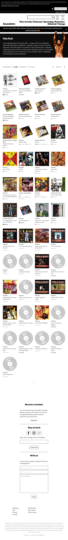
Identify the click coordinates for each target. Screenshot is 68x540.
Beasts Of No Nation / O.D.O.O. (56, 349)
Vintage (61, 24)
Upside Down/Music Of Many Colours (41, 247)
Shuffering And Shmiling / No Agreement (10, 298)
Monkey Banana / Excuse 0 (26, 323)
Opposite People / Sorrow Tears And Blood (9, 323)
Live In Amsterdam (56, 246)
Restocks (59, 21)
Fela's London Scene (56, 195)
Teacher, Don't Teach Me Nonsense (41, 272)
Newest (8, 67)
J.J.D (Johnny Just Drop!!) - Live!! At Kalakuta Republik (10, 195)
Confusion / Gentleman (41, 348)
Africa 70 (42, 88)
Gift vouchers (32, 512)
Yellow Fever (54, 169)
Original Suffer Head (56, 90)
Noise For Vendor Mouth (25, 116)
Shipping (15, 508)
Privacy (14, 512)
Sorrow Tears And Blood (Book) (25, 91)
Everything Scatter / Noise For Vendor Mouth (26, 349)
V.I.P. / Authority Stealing (25, 246)
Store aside (31, 510)
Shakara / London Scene (25, 297)
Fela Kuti (5, 88)
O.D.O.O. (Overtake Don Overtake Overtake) (8, 117)
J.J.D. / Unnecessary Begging (56, 323)
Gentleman (54, 142)
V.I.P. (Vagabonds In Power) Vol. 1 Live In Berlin (10, 221)
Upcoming (48, 21)
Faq (13, 510)
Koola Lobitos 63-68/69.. (41, 323)
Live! (20, 195)
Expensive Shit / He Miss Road (9, 349)
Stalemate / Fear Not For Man (57, 272)
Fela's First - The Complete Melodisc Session (42, 221)
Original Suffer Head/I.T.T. (57, 297)
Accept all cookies (60, 9)
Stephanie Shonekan (24, 88)
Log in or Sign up (60, 12)
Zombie (21, 169)
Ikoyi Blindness (39, 90)
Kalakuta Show (55, 116)
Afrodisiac (53, 220)
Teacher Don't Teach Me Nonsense (41, 170)
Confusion (37, 195)
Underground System (24, 271)
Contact (15, 514)
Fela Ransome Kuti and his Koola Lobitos (10, 91)
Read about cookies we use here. (10, 5)
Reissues (37, 21)
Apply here (34, 420)
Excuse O (37, 116)
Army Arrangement (24, 220)
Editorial (52, 24)
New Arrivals (25, 21)
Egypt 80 (58, 88)
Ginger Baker (27, 193)
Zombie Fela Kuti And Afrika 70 (8, 247)
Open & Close (6, 169)
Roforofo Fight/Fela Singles (40, 298)
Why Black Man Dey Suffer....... (8, 144)
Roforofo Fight (22, 142)
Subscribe (34, 447)
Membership (32, 508)
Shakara (37, 142)
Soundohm (9, 23)
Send (34, 497)
